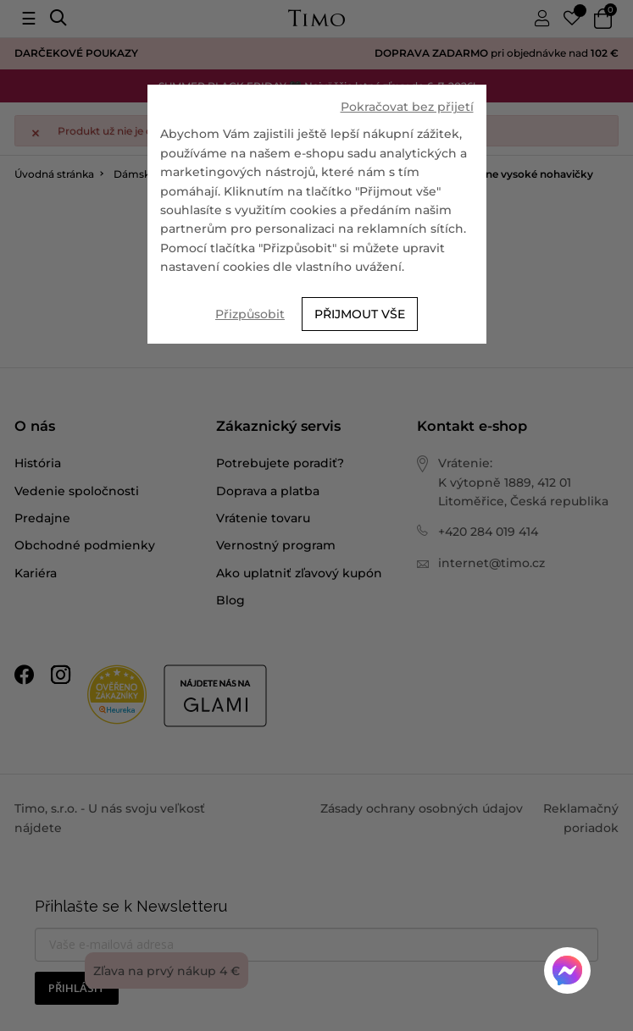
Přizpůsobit (250, 314)
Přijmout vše (359, 314)
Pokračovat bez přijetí (407, 106)
